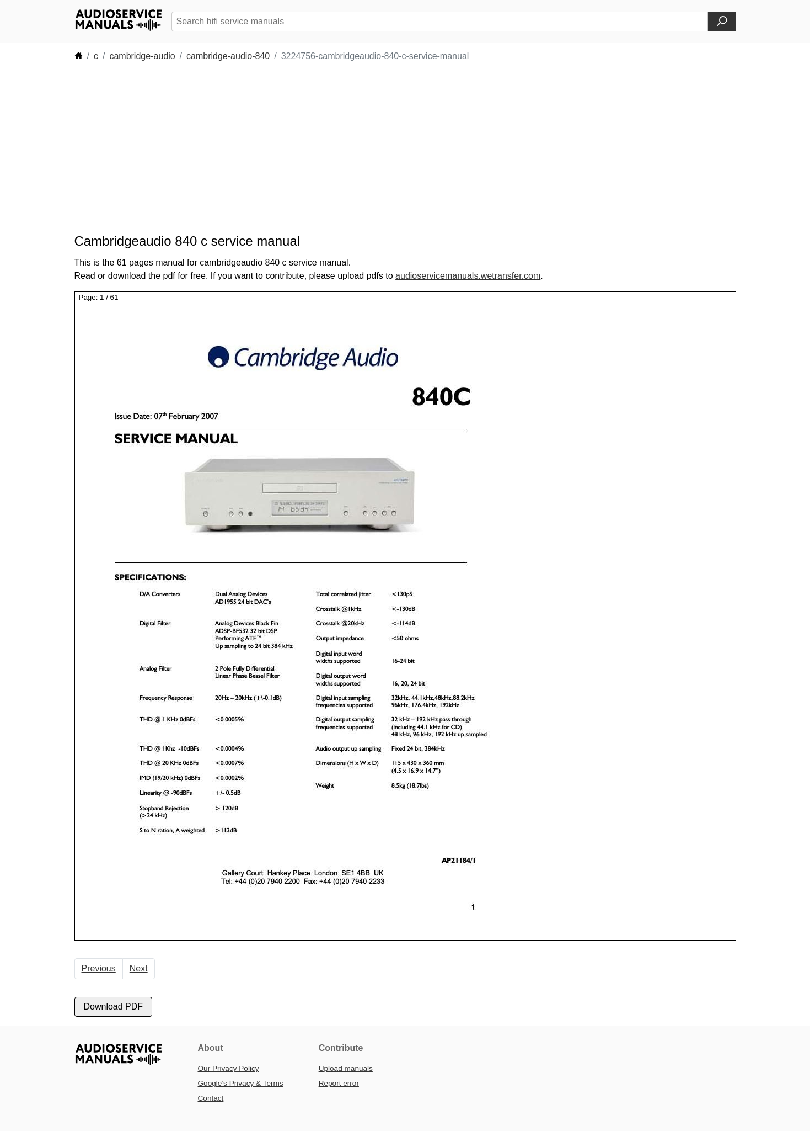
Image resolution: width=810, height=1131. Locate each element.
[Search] (722, 21)
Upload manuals (346, 1068)
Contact (211, 1098)
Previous (99, 968)
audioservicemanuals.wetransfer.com (467, 275)
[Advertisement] (388, 148)
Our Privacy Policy (228, 1068)
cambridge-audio (142, 56)
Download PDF (113, 1006)
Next (139, 968)
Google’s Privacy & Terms (240, 1083)
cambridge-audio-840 (228, 56)
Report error (339, 1083)
